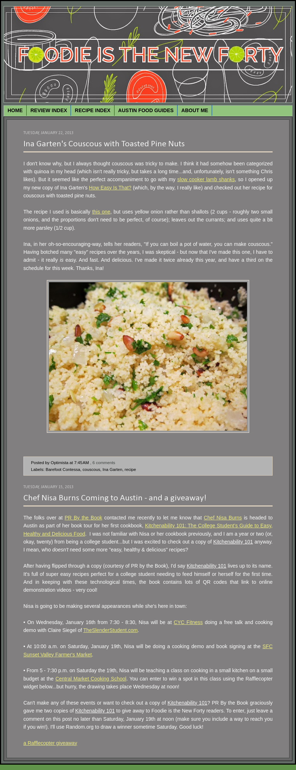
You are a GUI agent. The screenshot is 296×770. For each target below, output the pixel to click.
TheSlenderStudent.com (110, 630)
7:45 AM (81, 462)
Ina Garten (112, 469)
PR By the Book (83, 518)
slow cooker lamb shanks (206, 179)
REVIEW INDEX (48, 110)
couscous (91, 469)
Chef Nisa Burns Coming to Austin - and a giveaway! (114, 498)
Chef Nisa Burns (223, 518)
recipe (130, 469)
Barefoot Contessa (63, 469)
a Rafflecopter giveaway (50, 743)
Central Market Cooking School (90, 679)
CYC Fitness (188, 622)
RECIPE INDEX (93, 110)
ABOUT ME (194, 110)
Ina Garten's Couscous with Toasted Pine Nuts (104, 144)
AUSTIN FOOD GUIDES (146, 110)
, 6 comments (102, 462)
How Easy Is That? (110, 188)
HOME (15, 110)
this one (101, 212)
